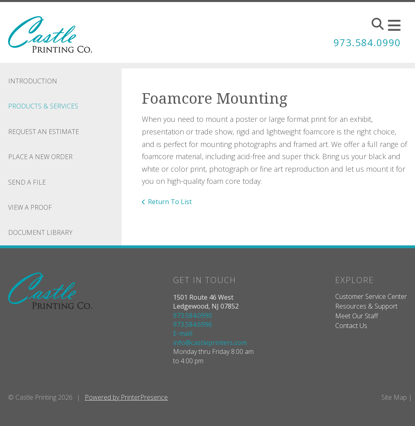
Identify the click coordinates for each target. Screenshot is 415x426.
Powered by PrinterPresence (126, 397)
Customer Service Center (371, 296)
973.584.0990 (367, 42)
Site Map (394, 397)
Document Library (40, 232)
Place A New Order (40, 156)
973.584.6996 (192, 324)
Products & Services (43, 106)
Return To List (170, 201)
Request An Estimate (43, 131)
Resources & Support (366, 306)
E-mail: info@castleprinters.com (210, 338)
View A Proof (30, 207)
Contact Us (351, 325)
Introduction (32, 81)
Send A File (27, 182)
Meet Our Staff (356, 315)
